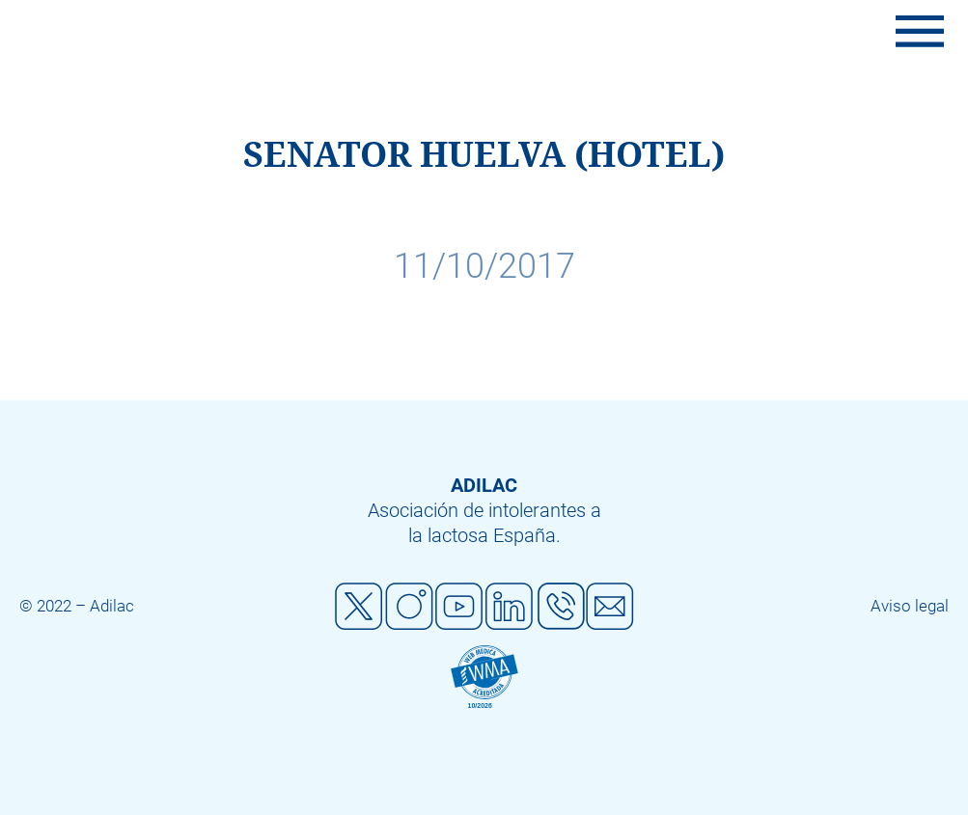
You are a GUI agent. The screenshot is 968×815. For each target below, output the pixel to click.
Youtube (459, 607)
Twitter (359, 607)
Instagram (409, 607)
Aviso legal (910, 605)
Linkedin (509, 607)
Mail (610, 607)
